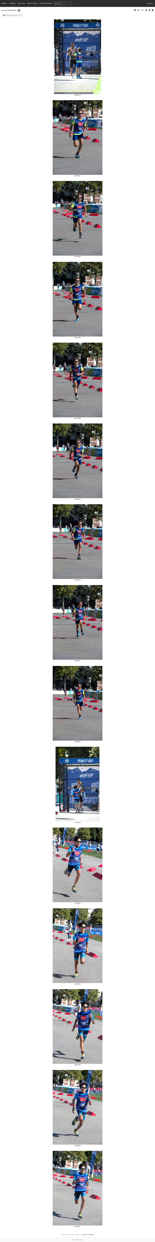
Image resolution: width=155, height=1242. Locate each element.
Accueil (4, 10)
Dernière (91, 1234)
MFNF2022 (12, 10)
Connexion (150, 3)
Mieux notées (32, 3)
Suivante (84, 1234)
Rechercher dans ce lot (14, 15)
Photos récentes (46, 3)
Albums (4, 3)
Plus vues (21, 3)
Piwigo (81, 1240)
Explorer (12, 3)
